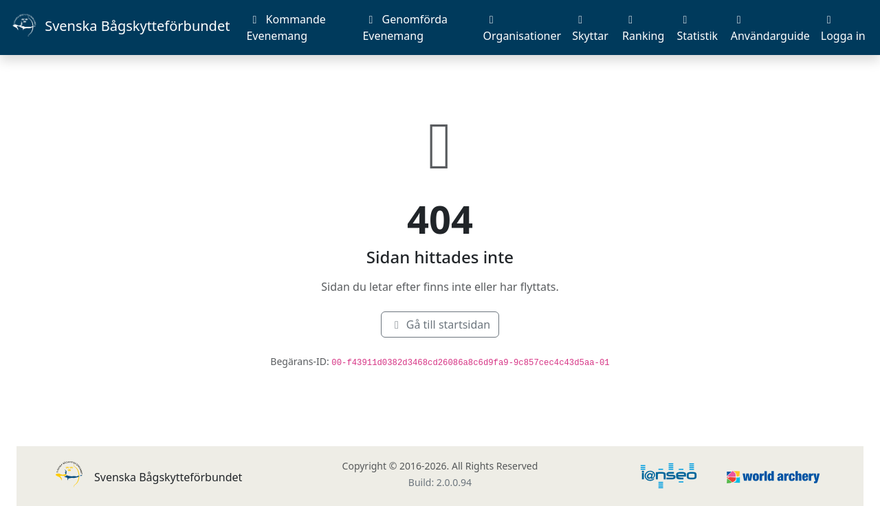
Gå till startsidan (440, 324)
